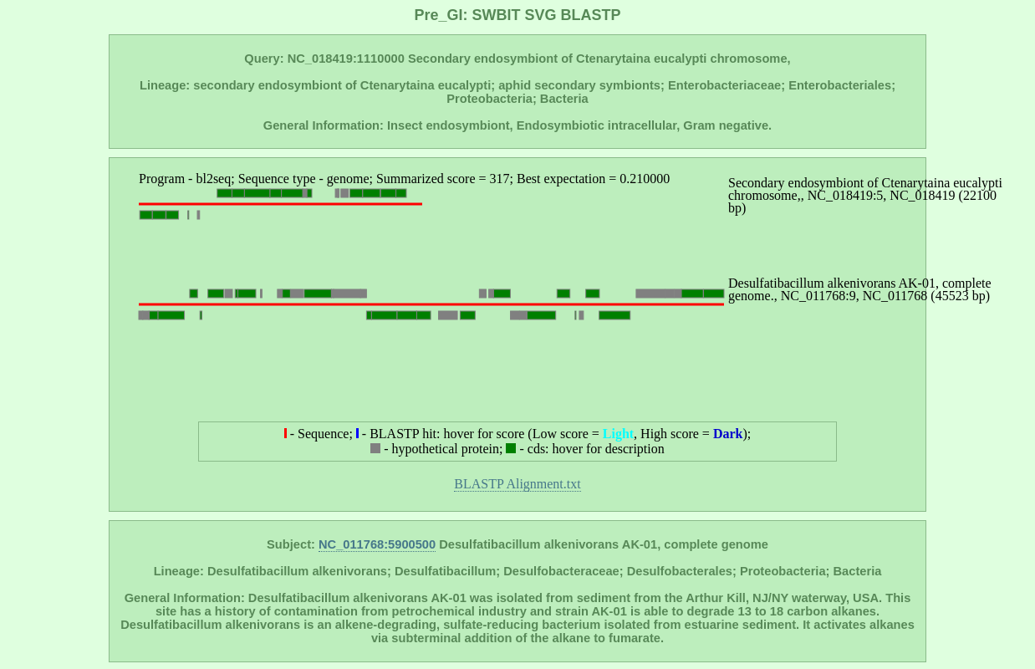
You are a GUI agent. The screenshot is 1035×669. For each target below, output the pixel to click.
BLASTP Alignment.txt (517, 484)
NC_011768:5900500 (377, 544)
